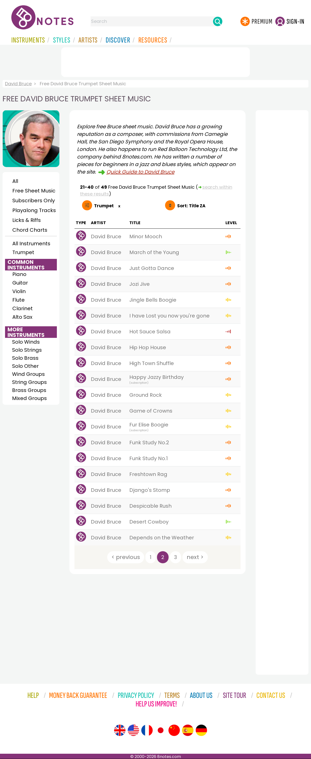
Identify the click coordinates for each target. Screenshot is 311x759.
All (15, 181)
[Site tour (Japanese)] (160, 730)
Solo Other (25, 366)
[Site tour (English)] (119, 730)
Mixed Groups (29, 398)
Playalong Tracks (34, 210)
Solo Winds (26, 341)
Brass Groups (29, 390)
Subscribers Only (33, 200)
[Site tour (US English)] (133, 730)
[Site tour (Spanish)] (187, 730)
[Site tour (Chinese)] (174, 730)
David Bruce (18, 84)
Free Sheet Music (33, 190)
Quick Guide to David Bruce (140, 171)
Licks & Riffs (26, 220)
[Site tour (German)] (201, 730)
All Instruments (31, 243)
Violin (19, 291)
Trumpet (23, 252)
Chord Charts (29, 229)
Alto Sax (22, 317)
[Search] (217, 21)
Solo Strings (27, 349)
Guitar (20, 282)
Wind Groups (28, 374)
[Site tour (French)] (147, 730)
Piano (19, 274)
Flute (18, 299)
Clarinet (22, 308)
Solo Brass (25, 358)
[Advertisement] (155, 61)
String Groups (29, 382)
